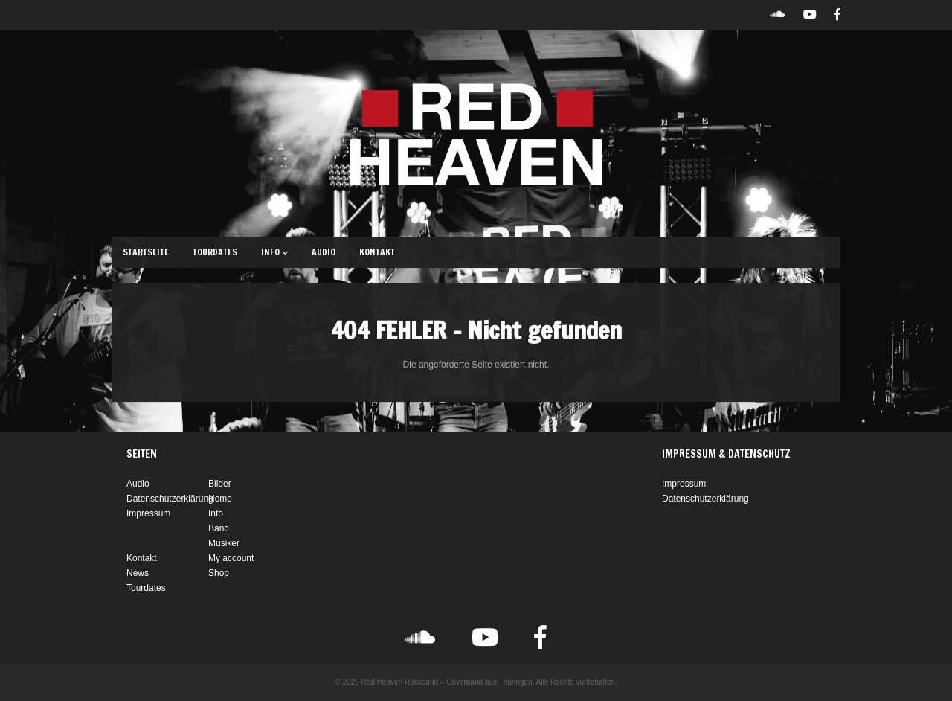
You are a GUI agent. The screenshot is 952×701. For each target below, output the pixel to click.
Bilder (219, 483)
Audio (323, 252)
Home (220, 498)
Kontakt (377, 252)
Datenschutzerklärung (169, 498)
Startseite (146, 252)
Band (218, 528)
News (137, 573)
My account (231, 558)
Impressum (148, 513)
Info (274, 252)
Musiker (223, 543)
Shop (218, 573)
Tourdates (215, 252)
